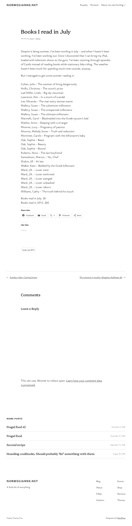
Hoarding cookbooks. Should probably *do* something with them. (51, 453)
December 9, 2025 (118, 427)
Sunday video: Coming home (23, 277)
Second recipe (16, 444)
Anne (32, 38)
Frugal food (14, 435)
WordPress (121, 518)
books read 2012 (28, 250)
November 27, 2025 (117, 435)
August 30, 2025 (119, 453)
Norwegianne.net (22, 5)
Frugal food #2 (16, 426)
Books (38, 38)
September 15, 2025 (117, 444)
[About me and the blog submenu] (124, 5)
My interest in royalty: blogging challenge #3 (101, 277)
